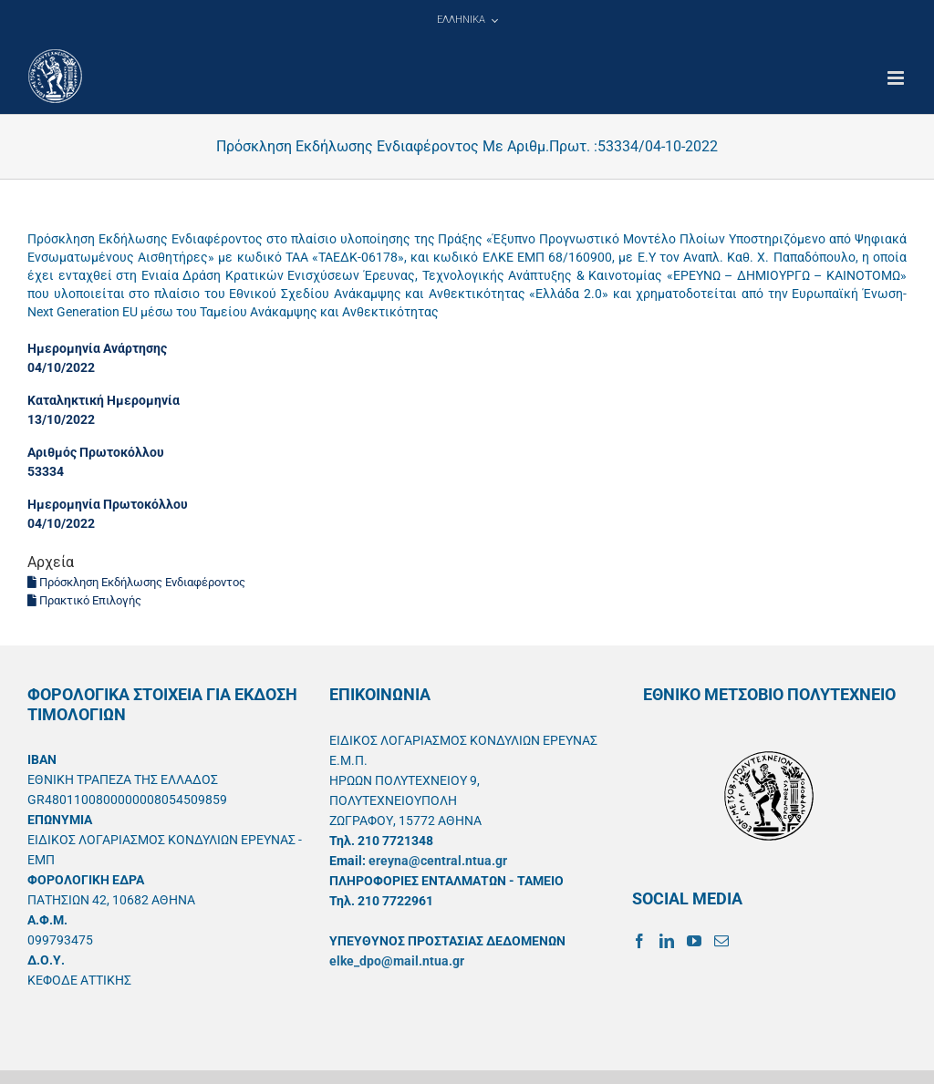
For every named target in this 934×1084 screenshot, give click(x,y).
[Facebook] (639, 941)
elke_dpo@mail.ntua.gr (396, 961)
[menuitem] (467, 20)
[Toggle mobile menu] (897, 78)
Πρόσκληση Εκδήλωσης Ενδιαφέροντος (136, 582)
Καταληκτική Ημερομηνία (103, 400)
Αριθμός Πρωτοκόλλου (95, 452)
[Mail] (721, 941)
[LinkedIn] (666, 941)
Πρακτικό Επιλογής (84, 600)
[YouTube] (694, 941)
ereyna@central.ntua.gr (437, 860)
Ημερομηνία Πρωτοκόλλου (107, 504)
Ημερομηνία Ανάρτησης (97, 348)
